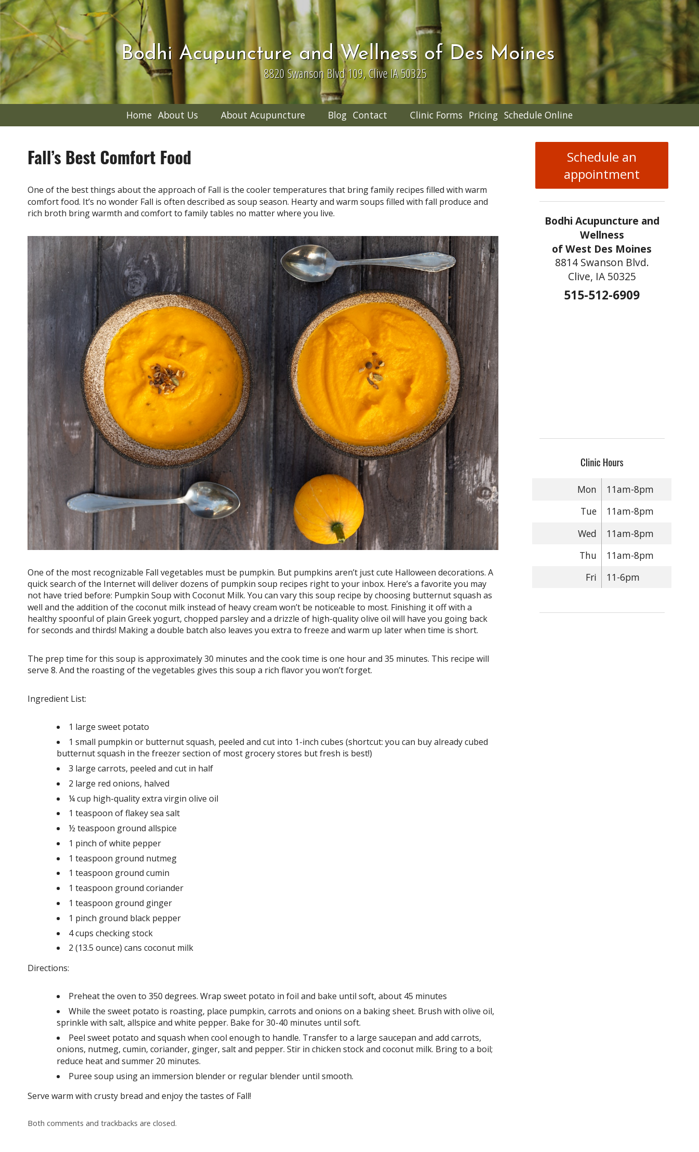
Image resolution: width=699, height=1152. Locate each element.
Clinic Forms (436, 115)
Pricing (483, 115)
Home (139, 115)
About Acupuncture (263, 115)
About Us (178, 115)
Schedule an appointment (602, 165)
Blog (337, 115)
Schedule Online (538, 115)
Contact (370, 115)
